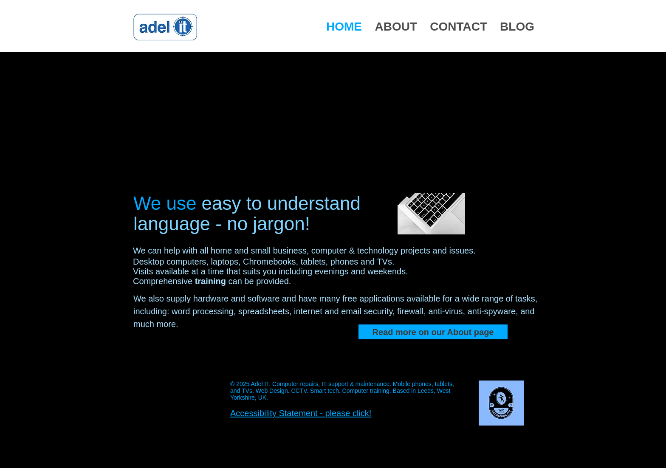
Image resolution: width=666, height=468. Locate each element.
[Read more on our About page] (433, 331)
